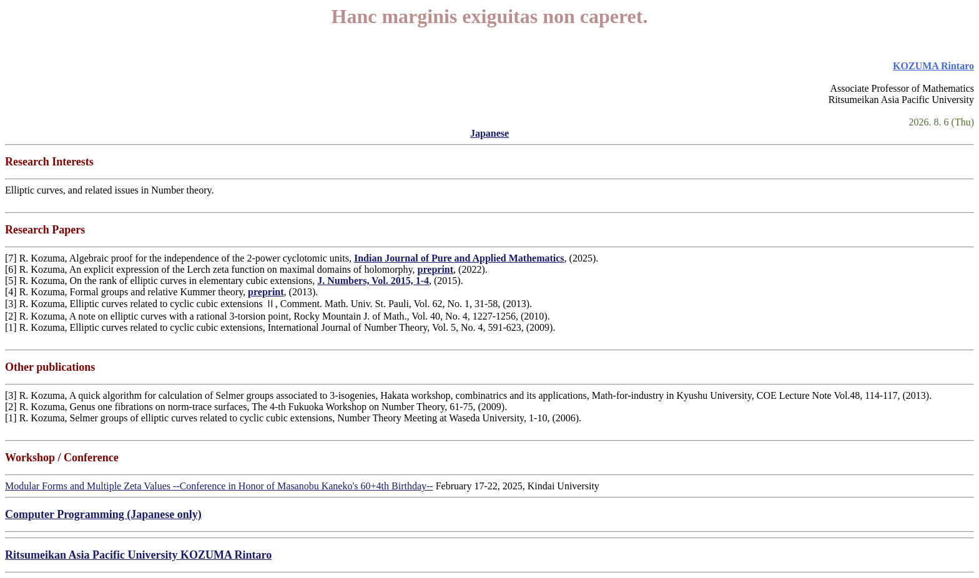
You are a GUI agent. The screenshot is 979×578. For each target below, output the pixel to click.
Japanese (489, 133)
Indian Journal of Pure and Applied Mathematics (459, 258)
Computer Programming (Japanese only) (103, 514)
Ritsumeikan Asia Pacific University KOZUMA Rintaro (138, 555)
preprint (435, 269)
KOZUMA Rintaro (933, 66)
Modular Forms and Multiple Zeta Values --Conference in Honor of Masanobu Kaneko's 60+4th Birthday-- (219, 486)
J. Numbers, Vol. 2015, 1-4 (373, 280)
